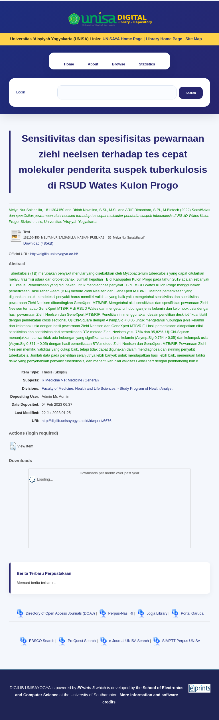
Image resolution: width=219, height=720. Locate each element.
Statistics (147, 64)
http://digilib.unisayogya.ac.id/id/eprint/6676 (76, 421)
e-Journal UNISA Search (129, 641)
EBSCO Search (41, 641)
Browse (118, 64)
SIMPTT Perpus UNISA (181, 641)
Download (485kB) (38, 243)
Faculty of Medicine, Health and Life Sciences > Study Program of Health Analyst (107, 388)
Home (69, 64)
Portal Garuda (192, 613)
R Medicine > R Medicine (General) (70, 380)
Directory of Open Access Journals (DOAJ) (60, 613)
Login (20, 92)
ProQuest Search (82, 641)
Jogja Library (157, 613)
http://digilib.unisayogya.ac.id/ (54, 254)
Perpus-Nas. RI (120, 613)
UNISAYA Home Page (123, 39)
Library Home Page (164, 39)
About (93, 64)
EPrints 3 (86, 687)
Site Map (193, 39)
